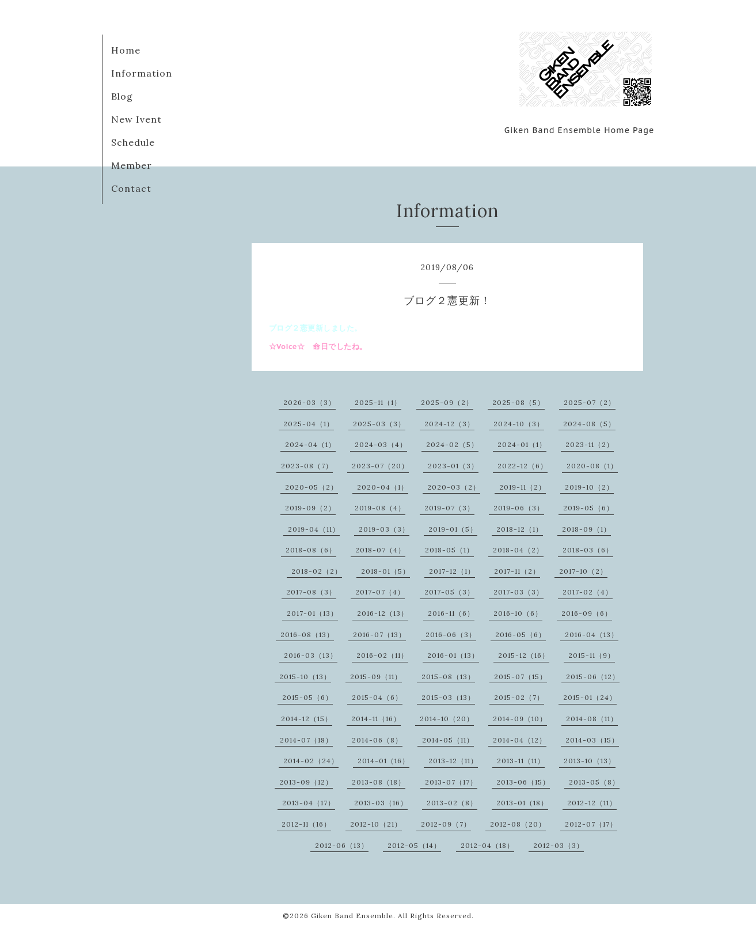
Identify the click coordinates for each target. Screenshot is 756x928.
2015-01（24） (590, 697)
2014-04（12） (519, 740)
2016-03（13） (310, 655)
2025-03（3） (379, 423)
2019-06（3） (518, 507)
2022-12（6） (522, 465)
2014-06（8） (377, 740)
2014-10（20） (447, 718)
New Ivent (136, 119)
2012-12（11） (592, 802)
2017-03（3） (518, 592)
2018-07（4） (380, 550)
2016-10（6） (517, 613)
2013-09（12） (306, 782)
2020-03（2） (453, 487)
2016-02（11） (382, 655)
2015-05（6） (307, 697)
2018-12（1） (519, 529)
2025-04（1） (308, 423)
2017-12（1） (452, 571)
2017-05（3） (449, 592)
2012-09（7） (446, 824)
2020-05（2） (311, 487)
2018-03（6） (588, 550)
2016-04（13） (591, 634)
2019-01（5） (452, 529)
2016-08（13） (307, 634)
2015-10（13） (305, 676)
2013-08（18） (378, 782)
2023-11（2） (589, 444)
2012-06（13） (341, 845)
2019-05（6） (588, 507)
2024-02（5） (452, 444)
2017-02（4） (588, 592)
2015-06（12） (593, 676)
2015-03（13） (448, 697)
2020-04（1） (382, 487)
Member (131, 165)
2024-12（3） (449, 423)
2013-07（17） (451, 782)
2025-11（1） (378, 402)
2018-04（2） (518, 550)
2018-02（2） (316, 571)
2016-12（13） (382, 613)
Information (141, 73)
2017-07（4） (380, 592)
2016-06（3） (451, 634)
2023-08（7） (307, 465)
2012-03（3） (558, 845)
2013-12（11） (453, 760)
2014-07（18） (306, 740)
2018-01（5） (385, 571)
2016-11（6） (451, 613)
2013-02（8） (452, 802)
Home (125, 50)
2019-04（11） (314, 529)
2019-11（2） (522, 487)
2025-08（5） (518, 402)
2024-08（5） (589, 423)
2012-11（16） (306, 824)
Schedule (133, 142)
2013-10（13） (590, 760)
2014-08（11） (592, 718)
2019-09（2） (310, 507)
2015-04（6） (377, 697)
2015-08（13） (448, 676)
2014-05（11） (448, 740)
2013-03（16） (381, 802)
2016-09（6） (586, 613)
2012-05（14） (414, 845)
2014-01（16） (383, 760)
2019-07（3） (449, 507)
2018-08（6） (311, 550)
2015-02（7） (519, 697)
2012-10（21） (376, 824)
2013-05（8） (594, 782)
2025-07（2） (590, 402)
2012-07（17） (591, 824)
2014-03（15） (592, 740)
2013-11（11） (521, 760)
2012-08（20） (518, 824)
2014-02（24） (311, 760)
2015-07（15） (520, 676)
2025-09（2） (447, 402)
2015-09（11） (376, 676)
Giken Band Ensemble (352, 915)
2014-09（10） (520, 718)
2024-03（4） (381, 444)
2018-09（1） (586, 529)
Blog (122, 96)
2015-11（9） (591, 655)
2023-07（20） (380, 465)
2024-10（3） (518, 423)
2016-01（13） (453, 655)
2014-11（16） (376, 718)
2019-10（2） (589, 487)
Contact (131, 188)
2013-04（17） (308, 802)
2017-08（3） (311, 592)
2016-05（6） (520, 634)
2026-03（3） (309, 402)
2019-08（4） (380, 507)
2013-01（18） (522, 802)
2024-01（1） (521, 444)
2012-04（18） (487, 845)
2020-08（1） (592, 465)
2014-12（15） (306, 718)
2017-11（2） (517, 571)
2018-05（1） (449, 550)
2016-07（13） (379, 634)
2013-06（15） (523, 782)
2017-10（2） (583, 571)
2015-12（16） (523, 655)
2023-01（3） (453, 465)
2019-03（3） (384, 529)
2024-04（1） (310, 444)
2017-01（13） (312, 613)
